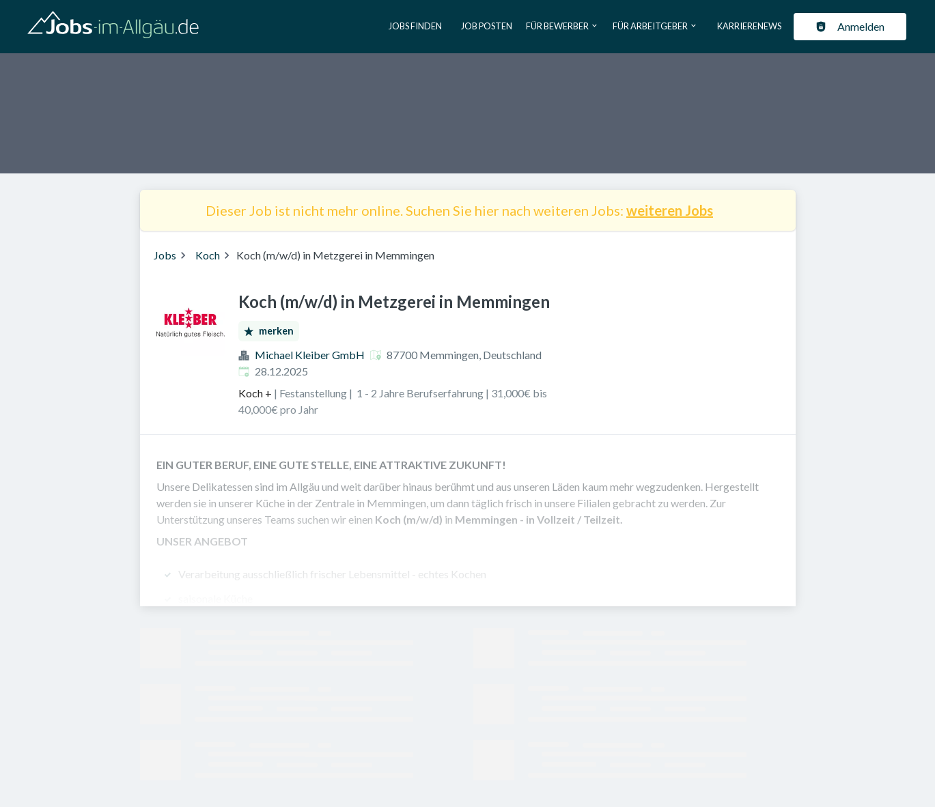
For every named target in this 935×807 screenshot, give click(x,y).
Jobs (165, 255)
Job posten (486, 25)
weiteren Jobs (669, 210)
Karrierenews (749, 25)
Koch (207, 255)
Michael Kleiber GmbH (310, 354)
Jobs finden (415, 25)
